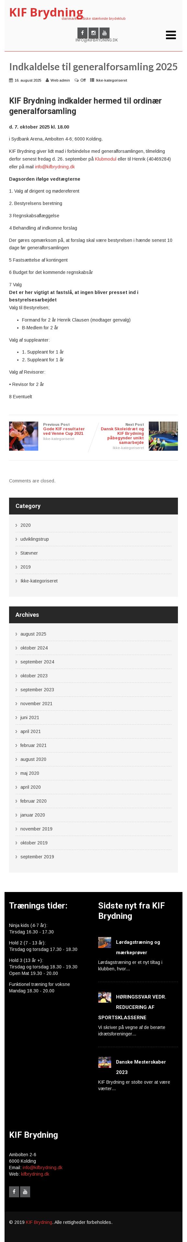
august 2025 (33, 634)
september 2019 (37, 856)
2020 (25, 525)
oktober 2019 (34, 842)
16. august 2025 (28, 80)
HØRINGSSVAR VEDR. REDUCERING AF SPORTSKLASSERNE (132, 1007)
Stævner (29, 553)
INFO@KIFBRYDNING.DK (97, 40)
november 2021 (36, 703)
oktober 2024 (34, 647)
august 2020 (33, 759)
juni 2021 (29, 717)
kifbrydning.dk (35, 1174)
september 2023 (37, 689)
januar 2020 (32, 815)
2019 (25, 567)
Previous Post (51, 429)
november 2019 (36, 828)
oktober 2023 (34, 675)
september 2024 (37, 661)
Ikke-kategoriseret (111, 80)
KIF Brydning (46, 12)
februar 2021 (33, 745)
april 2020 (30, 787)
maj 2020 (29, 773)
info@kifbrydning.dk (55, 166)
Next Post (135, 434)
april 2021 (30, 731)
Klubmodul (105, 159)
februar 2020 (33, 801)
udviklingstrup (34, 539)
